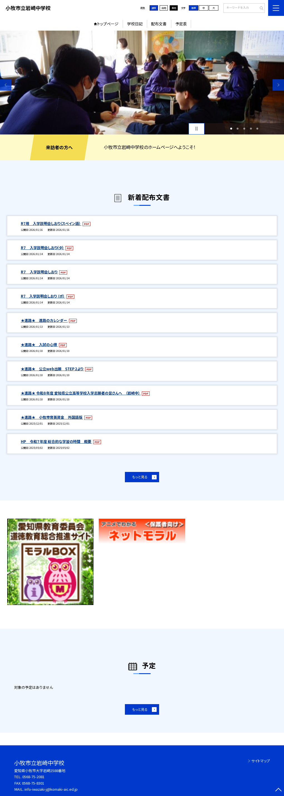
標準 (193, 7)
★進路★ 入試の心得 (39, 344)
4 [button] (251, 129)
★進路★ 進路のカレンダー (44, 320)
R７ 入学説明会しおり (39, 272)
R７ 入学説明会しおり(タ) (42, 247)
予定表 (181, 23)
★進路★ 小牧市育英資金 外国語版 (52, 417)
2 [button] (237, 129)
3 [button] (244, 129)
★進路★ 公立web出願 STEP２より (52, 368)
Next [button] (278, 85)
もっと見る (139, 476)
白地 (164, 7)
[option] (142, 82)
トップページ (107, 23)
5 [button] (257, 129)
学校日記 (135, 23)
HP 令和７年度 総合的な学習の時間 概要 (56, 441)
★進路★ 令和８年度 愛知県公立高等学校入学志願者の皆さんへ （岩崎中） (81, 393)
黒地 (174, 7)
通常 (154, 7)
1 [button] (231, 129)
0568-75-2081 (33, 776)
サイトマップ (260, 760)
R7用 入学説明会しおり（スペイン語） (51, 223)
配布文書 (159, 23)
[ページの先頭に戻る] (278, 790)
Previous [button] (5, 85)
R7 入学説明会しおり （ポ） (43, 296)
